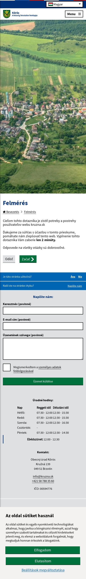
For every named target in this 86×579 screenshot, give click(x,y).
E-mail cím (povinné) (17, 319)
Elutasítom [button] (43, 561)
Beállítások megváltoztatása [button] (43, 570)
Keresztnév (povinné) (17, 304)
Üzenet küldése (43, 381)
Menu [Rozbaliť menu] (74, 14)
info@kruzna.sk (43, 476)
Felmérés (30, 212)
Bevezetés (11, 212)
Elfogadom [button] (42, 550)
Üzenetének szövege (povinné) (23, 335)
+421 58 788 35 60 (43, 481)
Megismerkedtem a (37, 369)
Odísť (9, 259)
